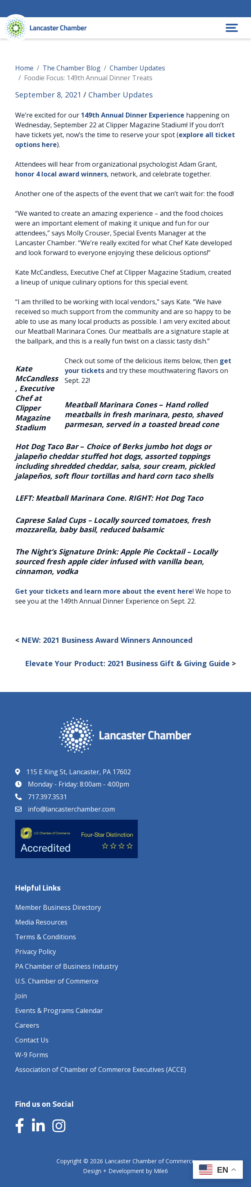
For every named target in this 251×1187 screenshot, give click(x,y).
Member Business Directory (58, 907)
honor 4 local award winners (61, 174)
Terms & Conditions (45, 936)
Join (21, 995)
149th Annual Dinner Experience (132, 115)
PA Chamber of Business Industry (66, 966)
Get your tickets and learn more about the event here (104, 591)
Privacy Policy (35, 951)
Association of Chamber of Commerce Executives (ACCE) (100, 1069)
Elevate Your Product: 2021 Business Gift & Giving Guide (127, 663)
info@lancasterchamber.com (71, 809)
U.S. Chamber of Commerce (57, 981)
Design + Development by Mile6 (125, 1171)
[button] (231, 27)
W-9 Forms (31, 1054)
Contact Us (32, 1040)
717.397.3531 (47, 796)
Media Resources (41, 922)
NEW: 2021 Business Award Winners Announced (107, 640)
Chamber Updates (120, 94)
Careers (27, 1025)
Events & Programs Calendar (59, 1010)
